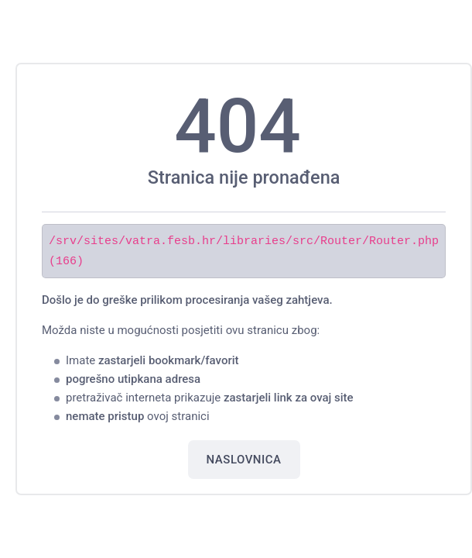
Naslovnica (244, 459)
